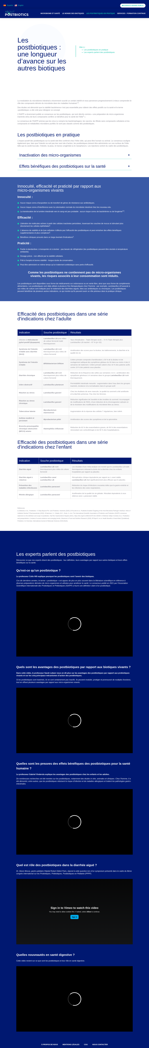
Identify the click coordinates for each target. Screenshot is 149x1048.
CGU (86, 1044)
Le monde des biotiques (73, 13)
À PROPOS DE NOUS (49, 1044)
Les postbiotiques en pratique (100, 13)
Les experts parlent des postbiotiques (99, 52)
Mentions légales (71, 1044)
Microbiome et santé (50, 13)
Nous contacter (100, 1044)
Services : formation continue (131, 13)
